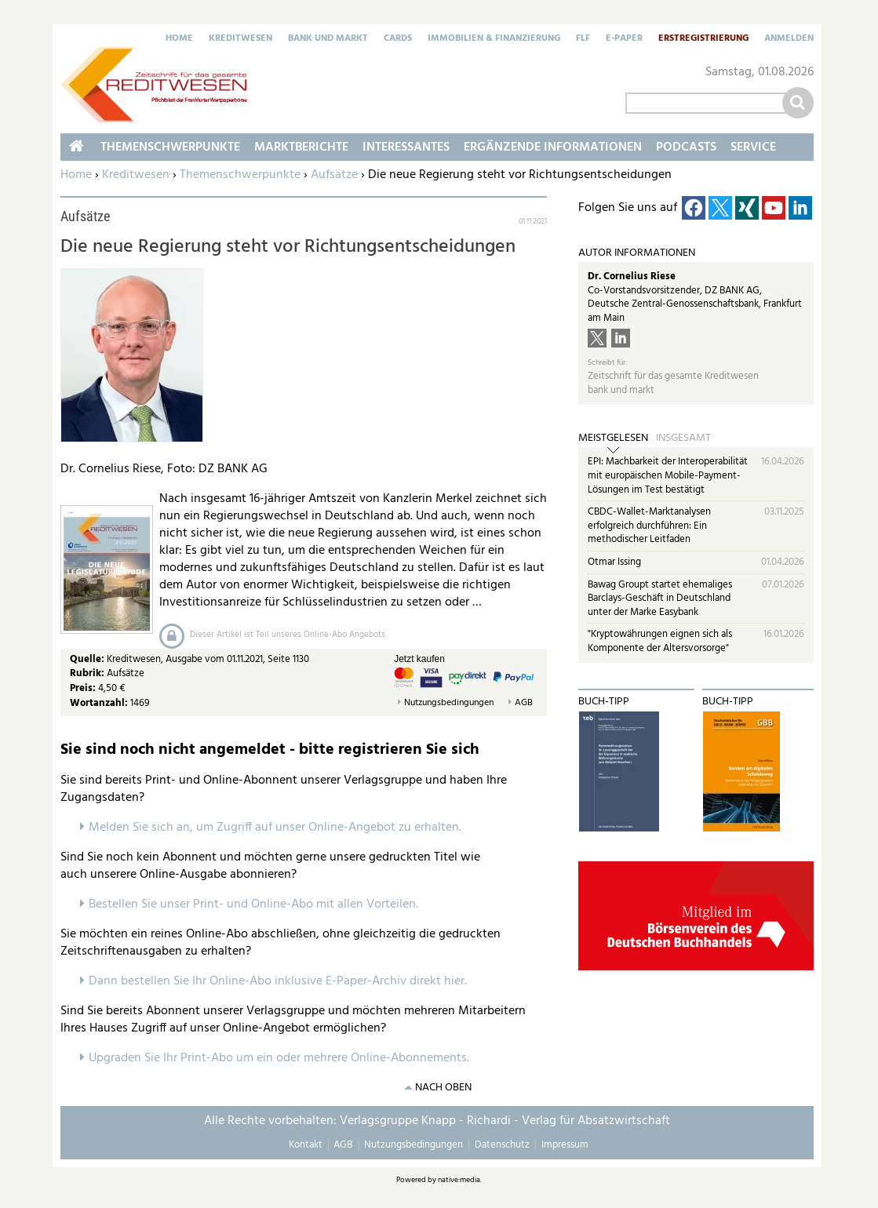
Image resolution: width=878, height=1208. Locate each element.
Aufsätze (334, 175)
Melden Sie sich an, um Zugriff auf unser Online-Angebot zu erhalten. (275, 827)
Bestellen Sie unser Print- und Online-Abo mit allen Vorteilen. (253, 904)
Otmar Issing (614, 562)
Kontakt (305, 1145)
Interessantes (406, 147)
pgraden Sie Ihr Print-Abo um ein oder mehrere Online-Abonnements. (283, 1058)
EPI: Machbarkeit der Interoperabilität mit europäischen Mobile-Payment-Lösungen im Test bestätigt (668, 475)
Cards (398, 39)
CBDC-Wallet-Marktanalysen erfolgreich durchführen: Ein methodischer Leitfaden (649, 526)
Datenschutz (502, 1145)
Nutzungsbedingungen (449, 703)
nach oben (443, 1087)
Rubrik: (88, 673)
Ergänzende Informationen (553, 147)
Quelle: (88, 659)
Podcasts (686, 147)
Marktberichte (301, 147)
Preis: (83, 688)
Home (179, 39)
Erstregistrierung (703, 39)
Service (753, 147)
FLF (583, 39)
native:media (459, 1179)
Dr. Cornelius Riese (632, 276)
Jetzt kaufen (419, 658)
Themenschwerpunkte (240, 175)
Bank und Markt (328, 39)
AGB (524, 703)
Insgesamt (683, 438)
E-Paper (624, 39)
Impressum (564, 1145)
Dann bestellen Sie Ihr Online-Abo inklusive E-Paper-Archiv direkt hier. (278, 981)
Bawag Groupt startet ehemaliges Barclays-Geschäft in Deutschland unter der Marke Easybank (660, 598)
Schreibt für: (607, 363)
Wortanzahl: (99, 703)
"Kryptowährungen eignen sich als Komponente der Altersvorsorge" (660, 641)
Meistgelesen (613, 438)
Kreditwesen (240, 39)
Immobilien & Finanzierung (494, 39)
